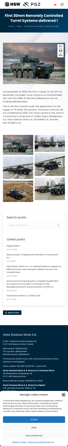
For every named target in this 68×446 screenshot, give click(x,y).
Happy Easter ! (13, 245)
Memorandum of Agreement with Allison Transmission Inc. (32, 256)
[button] (63, 394)
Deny (34, 427)
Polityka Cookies (19, 442)
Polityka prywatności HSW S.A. (41, 442)
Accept (34, 419)
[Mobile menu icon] (62, 4)
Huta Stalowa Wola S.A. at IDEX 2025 (23, 295)
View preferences (34, 435)
